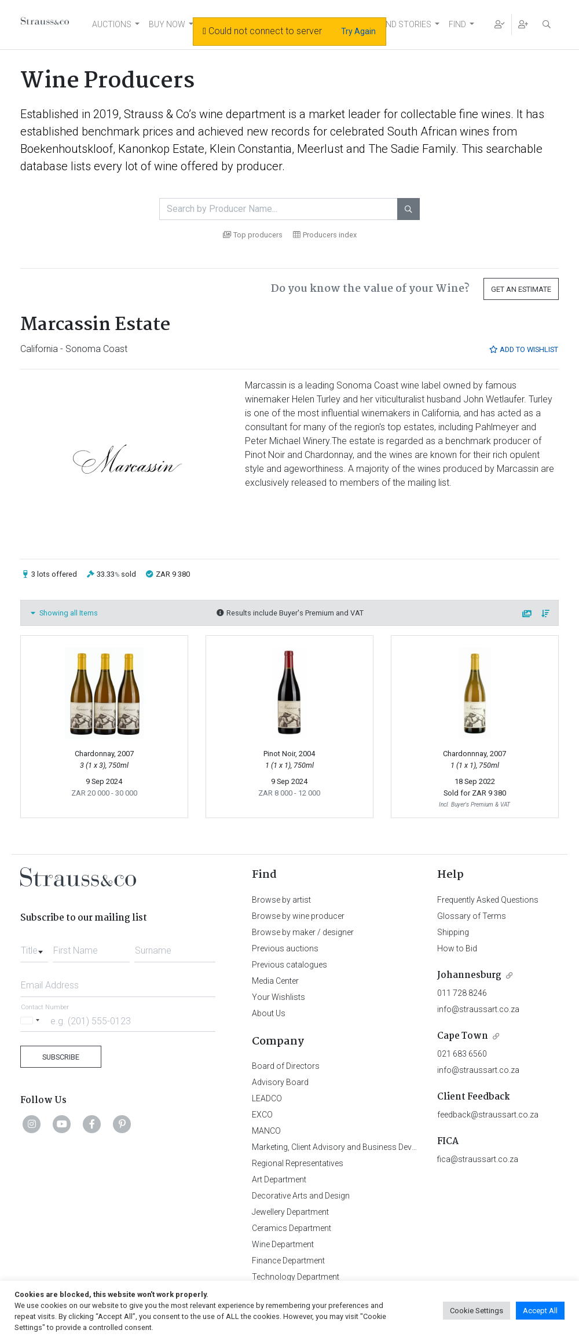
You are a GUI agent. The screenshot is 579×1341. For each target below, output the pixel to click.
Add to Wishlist (523, 349)
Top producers (253, 234)
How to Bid (457, 948)
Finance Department (288, 1260)
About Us (268, 1013)
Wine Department (283, 1244)
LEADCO (267, 1098)
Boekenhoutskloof (66, 149)
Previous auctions (285, 948)
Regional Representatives (297, 1163)
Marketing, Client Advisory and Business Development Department (371, 1147)
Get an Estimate (521, 289)
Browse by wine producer (298, 916)
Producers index (325, 234)
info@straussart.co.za (478, 1009)
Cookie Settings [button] (476, 1310)
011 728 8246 (462, 993)
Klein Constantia (251, 149)
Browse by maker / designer (303, 932)
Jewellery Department (290, 1212)
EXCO (262, 1114)
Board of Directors (286, 1066)
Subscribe (60, 1057)
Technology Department (295, 1276)
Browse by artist (281, 899)
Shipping (453, 932)
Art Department (279, 1179)
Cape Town (462, 1036)
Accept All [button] (540, 1310)
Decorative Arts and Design (301, 1195)
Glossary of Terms (471, 916)
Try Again (358, 31)
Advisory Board (280, 1082)
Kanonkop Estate (161, 149)
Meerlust (320, 149)
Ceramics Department (291, 1228)
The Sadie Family (412, 149)
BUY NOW (167, 24)
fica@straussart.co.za (477, 1159)
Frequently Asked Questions (487, 899)
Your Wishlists (278, 997)
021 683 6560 (462, 1053)
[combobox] (34, 947)
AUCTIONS (111, 24)
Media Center (275, 980)
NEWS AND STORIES (393, 24)
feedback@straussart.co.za (487, 1114)
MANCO (266, 1130)
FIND (457, 24)
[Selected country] (32, 1020)
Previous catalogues (289, 964)
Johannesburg (469, 975)
